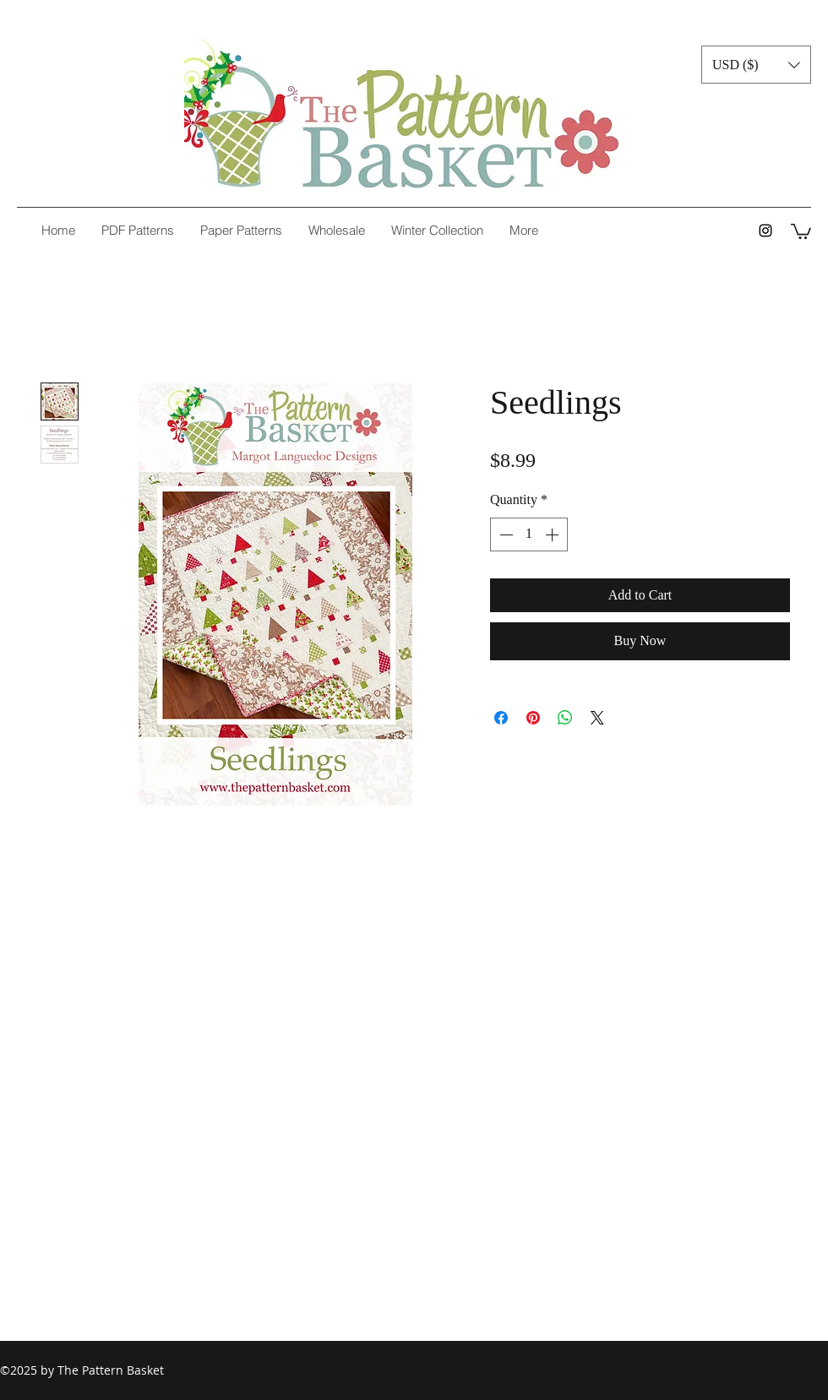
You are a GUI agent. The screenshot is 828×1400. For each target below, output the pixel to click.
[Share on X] (597, 718)
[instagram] (765, 230)
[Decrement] (504, 534)
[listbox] (756, 65)
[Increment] (553, 534)
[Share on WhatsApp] (565, 718)
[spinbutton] (529, 534)
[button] (756, 65)
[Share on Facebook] (501, 718)
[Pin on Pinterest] (533, 718)
